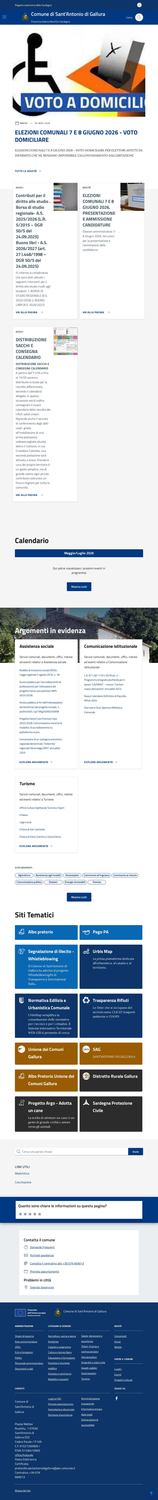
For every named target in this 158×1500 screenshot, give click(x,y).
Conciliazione (23, 1182)
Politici (18, 1358)
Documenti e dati (24, 1369)
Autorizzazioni (88, 1373)
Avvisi (117, 1342)
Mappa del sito (23, 1491)
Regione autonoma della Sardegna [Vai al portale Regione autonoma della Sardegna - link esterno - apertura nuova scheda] (33, 5)
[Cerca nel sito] (139, 17)
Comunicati (120, 1336)
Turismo (85, 1379)
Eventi (117, 1375)
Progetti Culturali (123, 1380)
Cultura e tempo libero (60, 1352)
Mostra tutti (79, 586)
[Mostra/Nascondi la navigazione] (4, 17)
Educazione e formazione (61, 1358)
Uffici (18, 1347)
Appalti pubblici (89, 1368)
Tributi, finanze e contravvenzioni (90, 1349)
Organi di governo (24, 1336)
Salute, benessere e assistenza (91, 1338)
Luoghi (118, 1369)
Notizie (118, 1347)
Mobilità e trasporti (58, 1379)
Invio (136, 1151)
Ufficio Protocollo (24, 1455)
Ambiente (53, 1342)
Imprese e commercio (59, 1374)
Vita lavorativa (89, 1357)
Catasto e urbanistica (59, 1347)
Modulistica (22, 1173)
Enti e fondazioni (24, 1352)
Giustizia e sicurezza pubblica (59, 1365)
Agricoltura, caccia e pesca (62, 1336)
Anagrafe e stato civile (93, 1362)
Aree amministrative (26, 1342)
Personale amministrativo (29, 1363)
